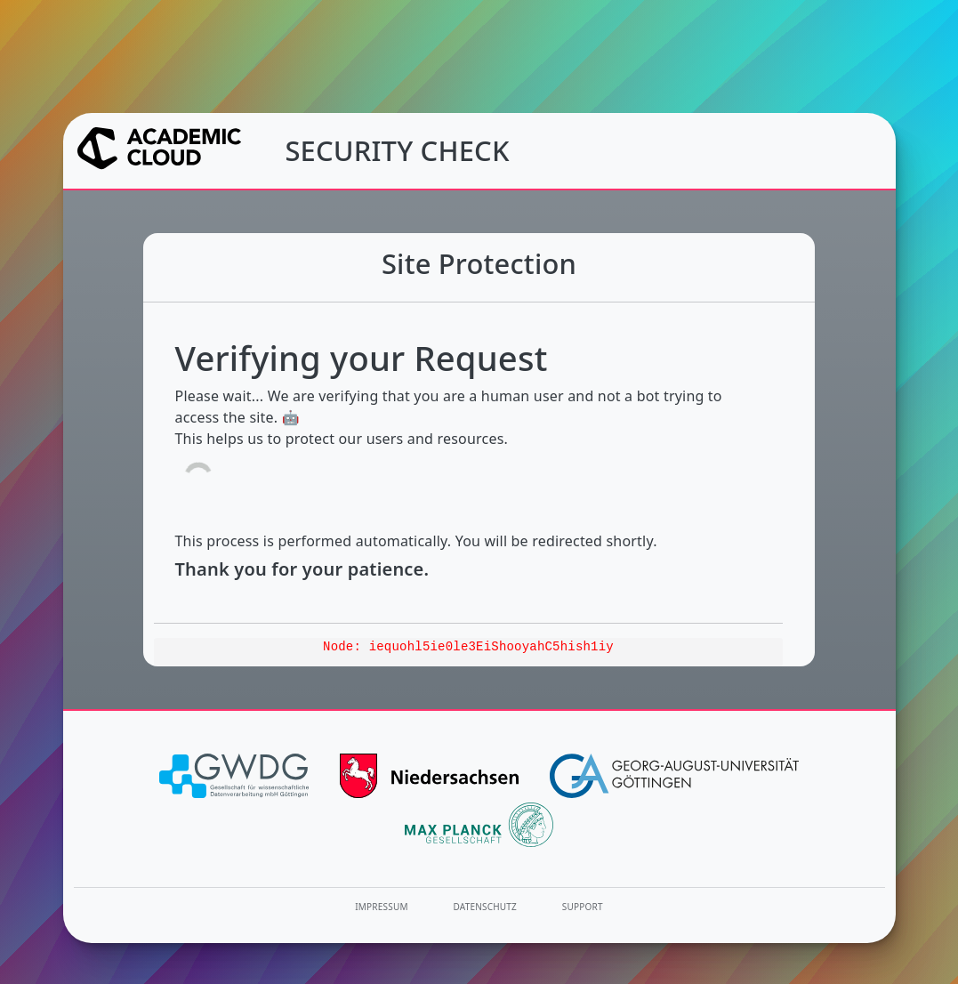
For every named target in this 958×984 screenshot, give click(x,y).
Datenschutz (486, 906)
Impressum (381, 906)
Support (582, 906)
